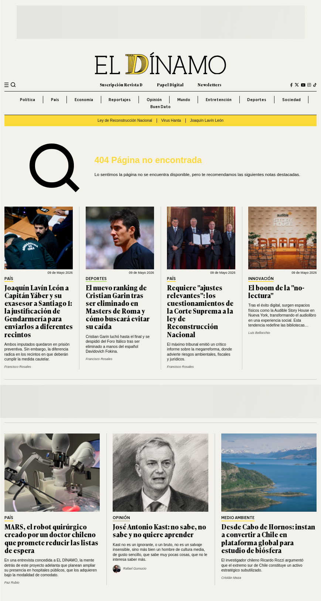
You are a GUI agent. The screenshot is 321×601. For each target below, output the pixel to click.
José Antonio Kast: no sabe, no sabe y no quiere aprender (159, 530)
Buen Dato (160, 106)
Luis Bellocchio (259, 333)
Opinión (154, 99)
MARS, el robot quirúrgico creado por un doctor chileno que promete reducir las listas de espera (51, 538)
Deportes (256, 99)
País (55, 99)
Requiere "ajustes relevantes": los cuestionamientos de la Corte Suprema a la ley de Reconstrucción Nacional (200, 311)
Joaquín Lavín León (206, 120)
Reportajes (120, 99)
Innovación (261, 279)
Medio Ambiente (238, 518)
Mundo (183, 99)
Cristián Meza (231, 578)
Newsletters (209, 84)
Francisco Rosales (17, 367)
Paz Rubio (12, 582)
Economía (84, 99)
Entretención (219, 99)
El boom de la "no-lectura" (276, 291)
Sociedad (291, 99)
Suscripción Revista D (121, 84)
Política (27, 99)
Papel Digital (170, 84)
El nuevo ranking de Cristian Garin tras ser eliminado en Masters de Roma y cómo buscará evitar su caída (118, 307)
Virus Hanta (171, 120)
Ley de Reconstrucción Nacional (125, 120)
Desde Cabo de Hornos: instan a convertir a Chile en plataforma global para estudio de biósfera (268, 538)
